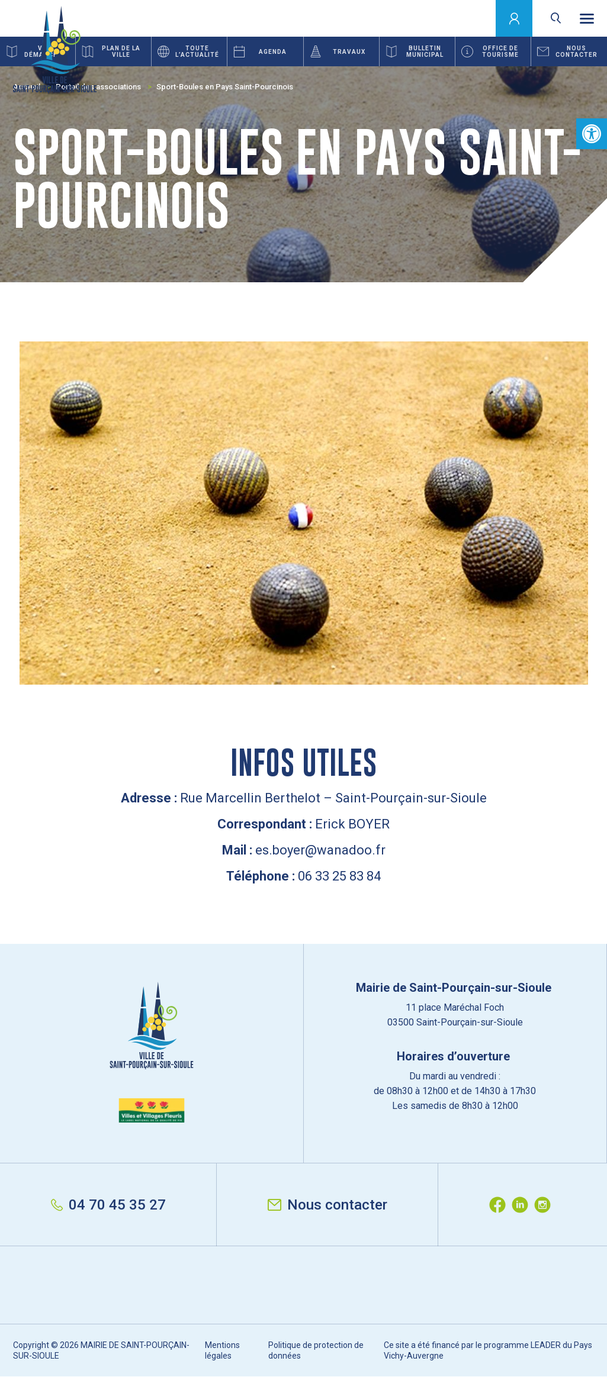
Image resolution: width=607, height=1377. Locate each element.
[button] (591, 133)
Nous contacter (327, 1205)
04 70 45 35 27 (108, 1205)
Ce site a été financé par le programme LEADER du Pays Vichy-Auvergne (488, 1350)
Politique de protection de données (316, 1350)
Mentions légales (222, 1350)
